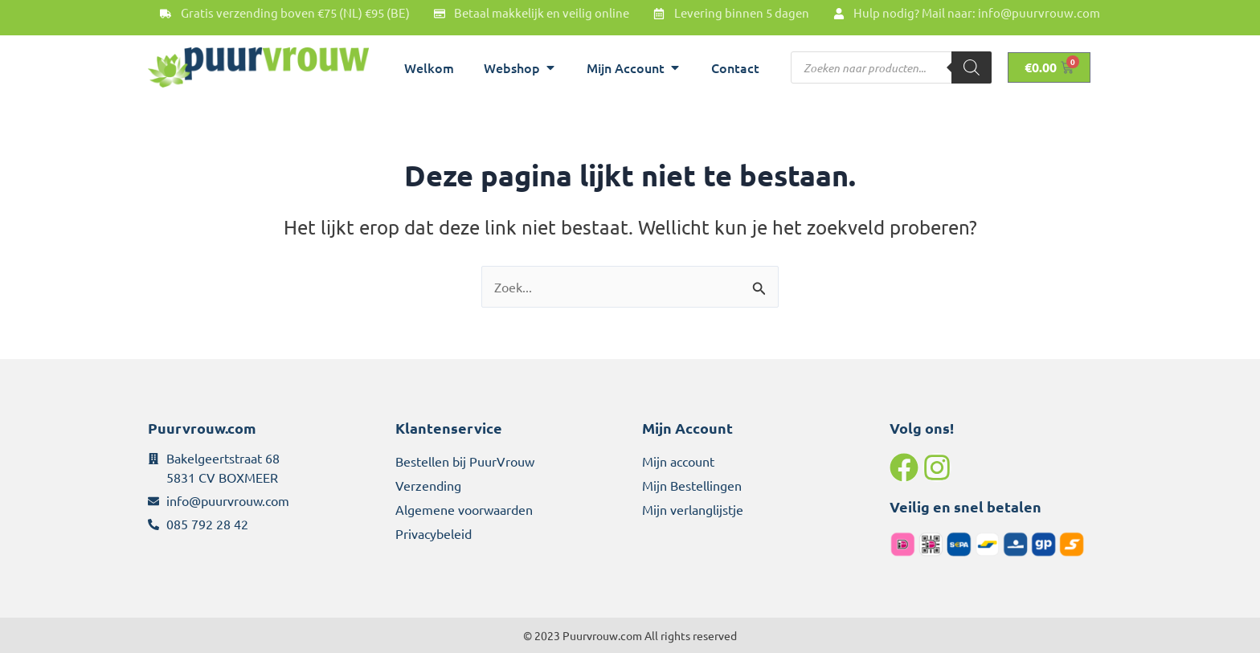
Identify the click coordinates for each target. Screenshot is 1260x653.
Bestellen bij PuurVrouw (464, 461)
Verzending (428, 485)
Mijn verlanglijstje (692, 509)
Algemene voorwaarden (464, 509)
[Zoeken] (971, 67)
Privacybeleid (433, 533)
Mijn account (678, 461)
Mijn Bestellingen (692, 485)
